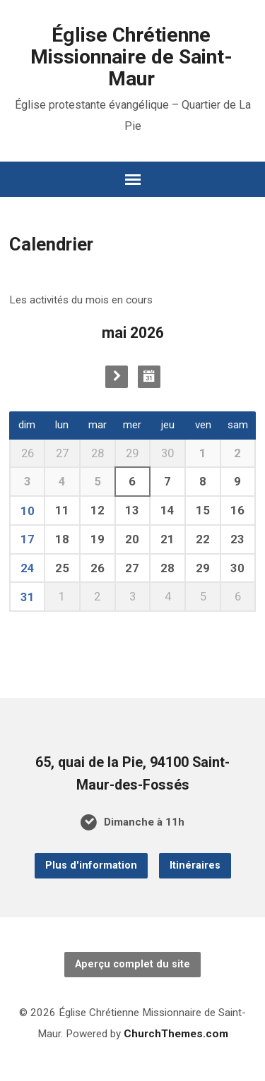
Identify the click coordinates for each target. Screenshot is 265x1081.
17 (27, 539)
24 (27, 568)
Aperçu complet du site (132, 964)
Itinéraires (195, 865)
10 (27, 511)
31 (27, 597)
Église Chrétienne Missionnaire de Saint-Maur (131, 56)
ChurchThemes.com (176, 1033)
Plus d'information (91, 865)
